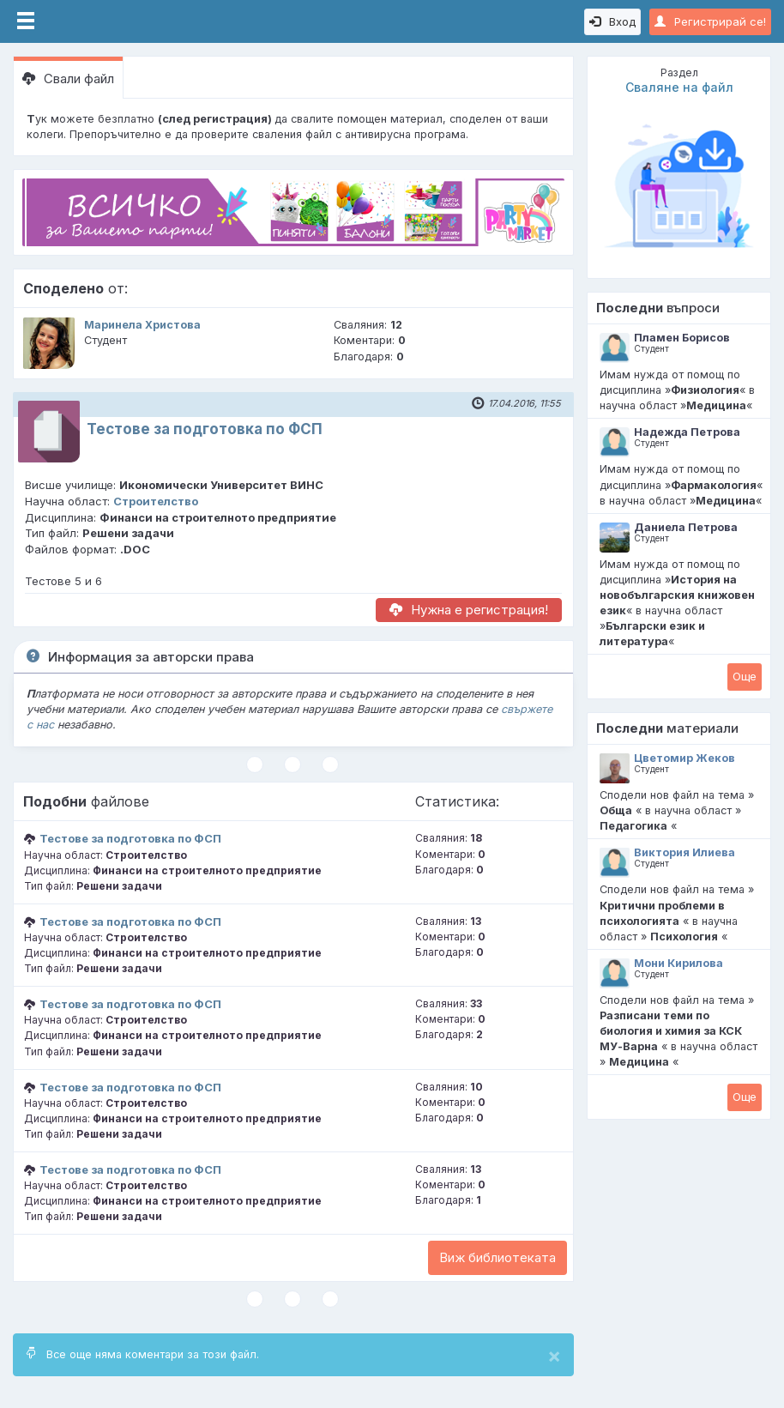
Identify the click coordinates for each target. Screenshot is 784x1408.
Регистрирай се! (710, 21)
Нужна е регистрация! (468, 609)
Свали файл (68, 78)
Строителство (155, 501)
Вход (612, 21)
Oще (745, 676)
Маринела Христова (142, 324)
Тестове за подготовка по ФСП (205, 429)
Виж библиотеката (497, 1257)
